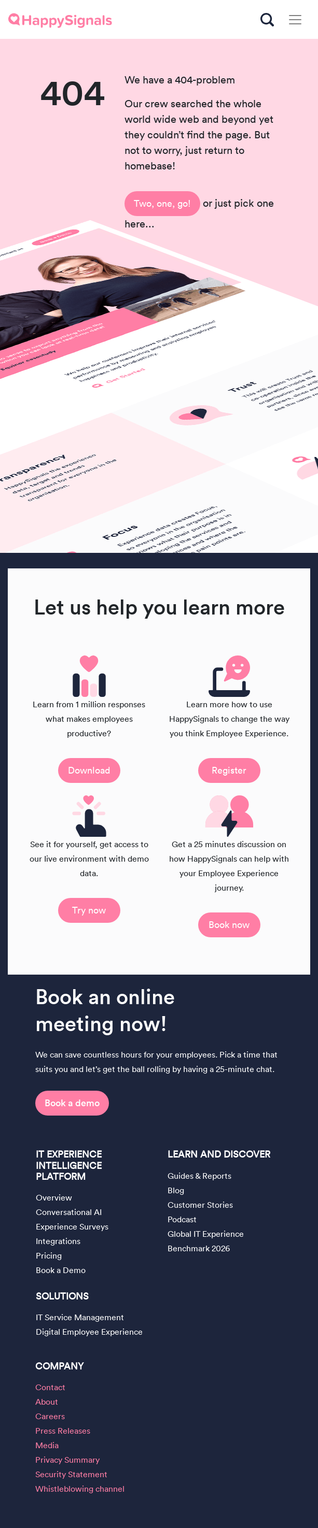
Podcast (182, 1219)
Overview (54, 1197)
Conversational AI (69, 1212)
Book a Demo (61, 1270)
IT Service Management (80, 1317)
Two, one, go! (162, 203)
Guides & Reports (199, 1175)
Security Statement (71, 1474)
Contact (50, 1387)
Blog (176, 1190)
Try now (89, 910)
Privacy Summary (67, 1459)
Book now (229, 925)
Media (47, 1445)
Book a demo (72, 1103)
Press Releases (62, 1430)
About (46, 1401)
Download (89, 770)
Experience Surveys (72, 1226)
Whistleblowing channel (80, 1488)
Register (229, 770)
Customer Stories (200, 1204)
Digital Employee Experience (89, 1331)
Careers (50, 1416)
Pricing (49, 1255)
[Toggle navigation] (295, 19)
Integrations (58, 1241)
